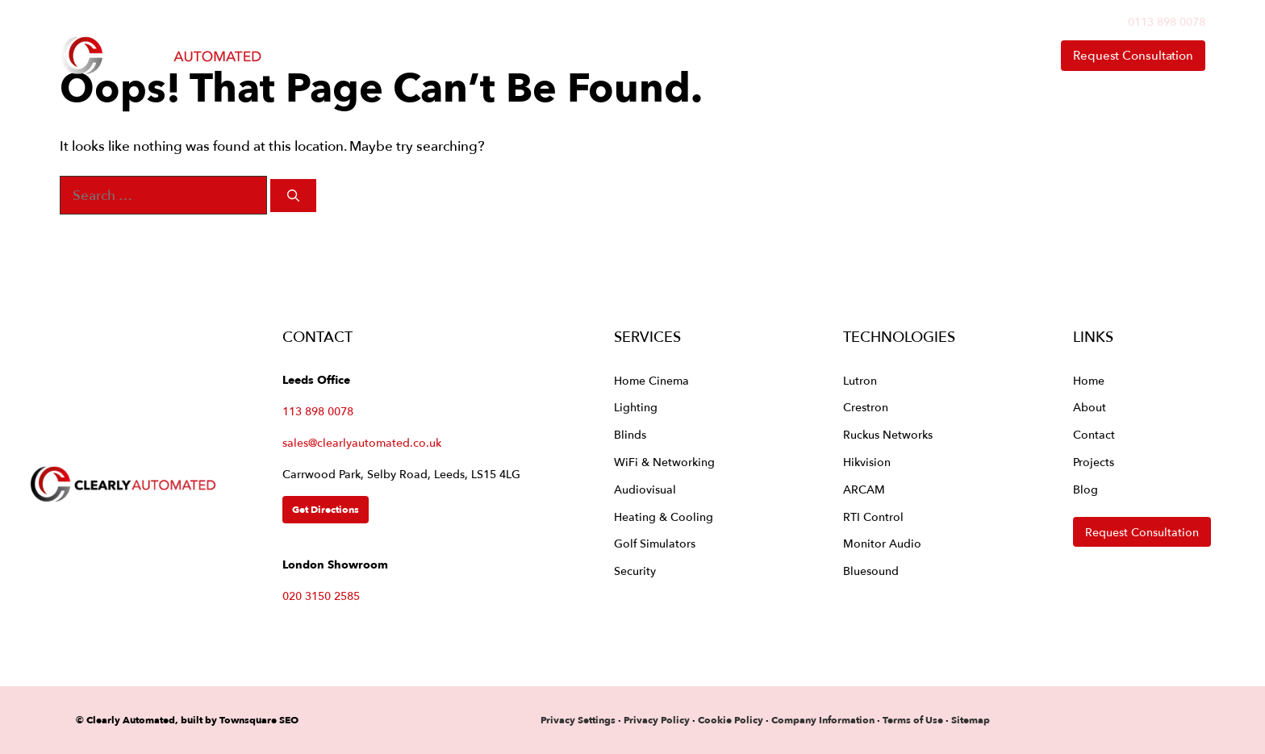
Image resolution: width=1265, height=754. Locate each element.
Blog (1085, 489)
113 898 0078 (317, 411)
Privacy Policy (658, 719)
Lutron (860, 380)
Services (644, 55)
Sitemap (970, 719)
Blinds (630, 434)
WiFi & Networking (664, 461)
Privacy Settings (578, 719)
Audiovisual (645, 489)
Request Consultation (1133, 55)
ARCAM (864, 489)
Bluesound (871, 570)
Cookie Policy (730, 719)
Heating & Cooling (663, 516)
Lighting (636, 407)
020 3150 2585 (321, 595)
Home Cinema (651, 380)
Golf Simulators (654, 543)
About (908, 55)
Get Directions (325, 509)
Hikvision (867, 461)
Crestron (865, 407)
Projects (1093, 461)
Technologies (780, 55)
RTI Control (873, 516)
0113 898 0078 (1166, 21)
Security (635, 570)
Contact (997, 55)
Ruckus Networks (888, 434)
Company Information (823, 719)
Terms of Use (913, 719)
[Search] (293, 195)
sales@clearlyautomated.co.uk (361, 442)
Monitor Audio (882, 543)
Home (542, 55)
